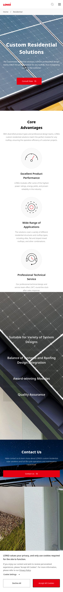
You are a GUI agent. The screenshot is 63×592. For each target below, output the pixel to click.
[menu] (59, 4)
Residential (17, 12)
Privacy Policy (25, 570)
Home (5, 12)
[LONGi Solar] (7, 4)
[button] (52, 4)
